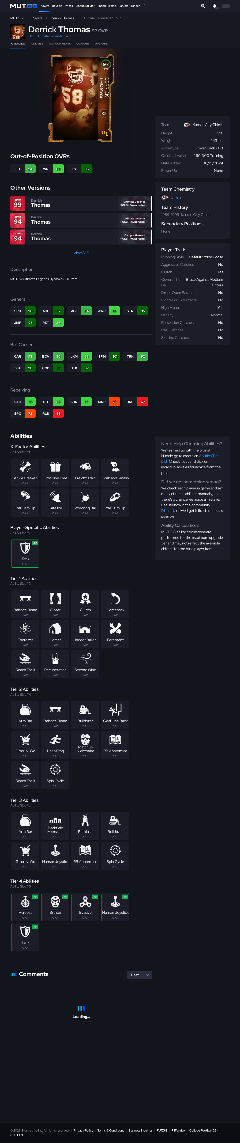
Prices (69, 6)
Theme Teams (106, 6)
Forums (123, 6)
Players (44, 6)
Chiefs (176, 197)
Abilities (37, 43)
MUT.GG (16, 18)
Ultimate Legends (49, 36)
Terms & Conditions (111, 1130)
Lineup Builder (85, 6)
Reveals (57, 6)
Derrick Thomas (62, 18)
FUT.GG (162, 1130)
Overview (18, 43)
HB (31, 36)
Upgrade (101, 43)
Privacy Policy (83, 1130)
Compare (82, 43)
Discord (167, 510)
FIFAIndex (178, 1130)
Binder (135, 6)
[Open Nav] (145, 5)
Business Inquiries (140, 1130)
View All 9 (81, 252)
